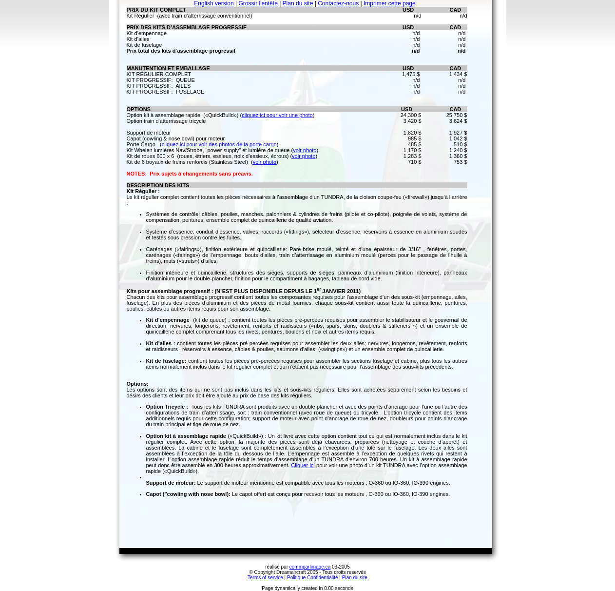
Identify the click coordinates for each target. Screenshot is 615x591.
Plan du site (298, 3)
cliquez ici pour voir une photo (277, 115)
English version (213, 3)
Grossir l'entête (257, 3)
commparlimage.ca (309, 567)
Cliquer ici (303, 465)
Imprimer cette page (390, 3)
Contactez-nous (338, 3)
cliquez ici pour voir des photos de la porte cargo (219, 144)
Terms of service (265, 577)
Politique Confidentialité (312, 577)
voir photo (304, 150)
